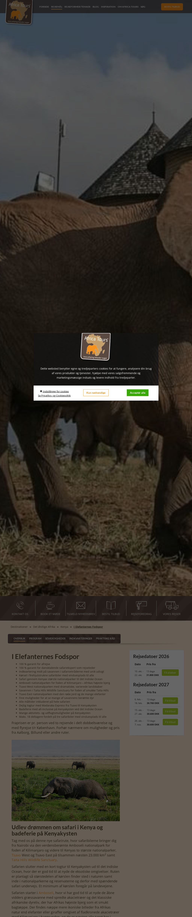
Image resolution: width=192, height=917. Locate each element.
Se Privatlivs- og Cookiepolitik (54, 395)
